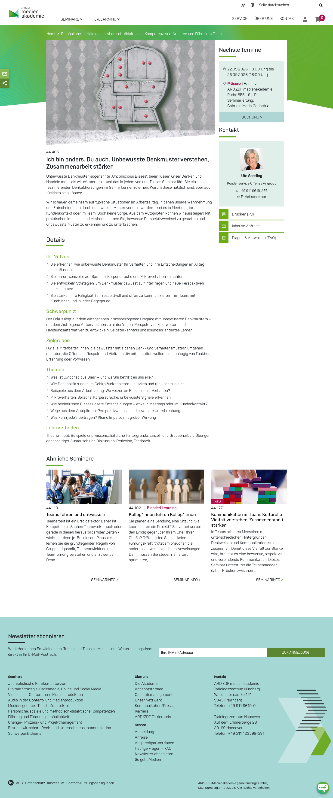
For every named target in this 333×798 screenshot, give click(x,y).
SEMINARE (71, 19)
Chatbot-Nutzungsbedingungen (90, 783)
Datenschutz (35, 783)
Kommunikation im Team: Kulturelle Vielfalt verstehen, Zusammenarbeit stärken (247, 520)
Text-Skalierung (243, 4)
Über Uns (263, 18)
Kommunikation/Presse (155, 706)
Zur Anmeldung (295, 653)
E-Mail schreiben (251, 197)
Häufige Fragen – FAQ (153, 748)
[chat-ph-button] (323, 788)
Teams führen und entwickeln (75, 514)
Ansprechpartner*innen (154, 743)
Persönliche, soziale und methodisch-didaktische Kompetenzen (61, 711)
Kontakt (288, 18)
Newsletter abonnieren (154, 754)
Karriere (141, 711)
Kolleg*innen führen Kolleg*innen (162, 514)
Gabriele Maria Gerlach (248, 106)
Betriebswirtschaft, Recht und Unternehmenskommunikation (59, 728)
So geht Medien (148, 759)
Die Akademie (146, 683)
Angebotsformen (149, 689)
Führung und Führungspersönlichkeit (38, 717)
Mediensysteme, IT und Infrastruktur (38, 706)
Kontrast (252, 4)
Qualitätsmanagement (154, 694)
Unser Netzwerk (148, 700)
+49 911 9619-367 (251, 191)
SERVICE (239, 18)
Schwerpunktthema (24, 733)
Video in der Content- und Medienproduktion (45, 694)
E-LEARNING (107, 19)
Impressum (55, 783)
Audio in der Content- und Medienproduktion (45, 700)
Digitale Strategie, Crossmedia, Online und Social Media (54, 689)
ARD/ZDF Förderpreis (153, 717)
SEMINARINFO (106, 580)
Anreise (141, 737)
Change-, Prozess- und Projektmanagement (45, 722)
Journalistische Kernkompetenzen (37, 683)
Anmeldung (144, 732)
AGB (19, 783)
